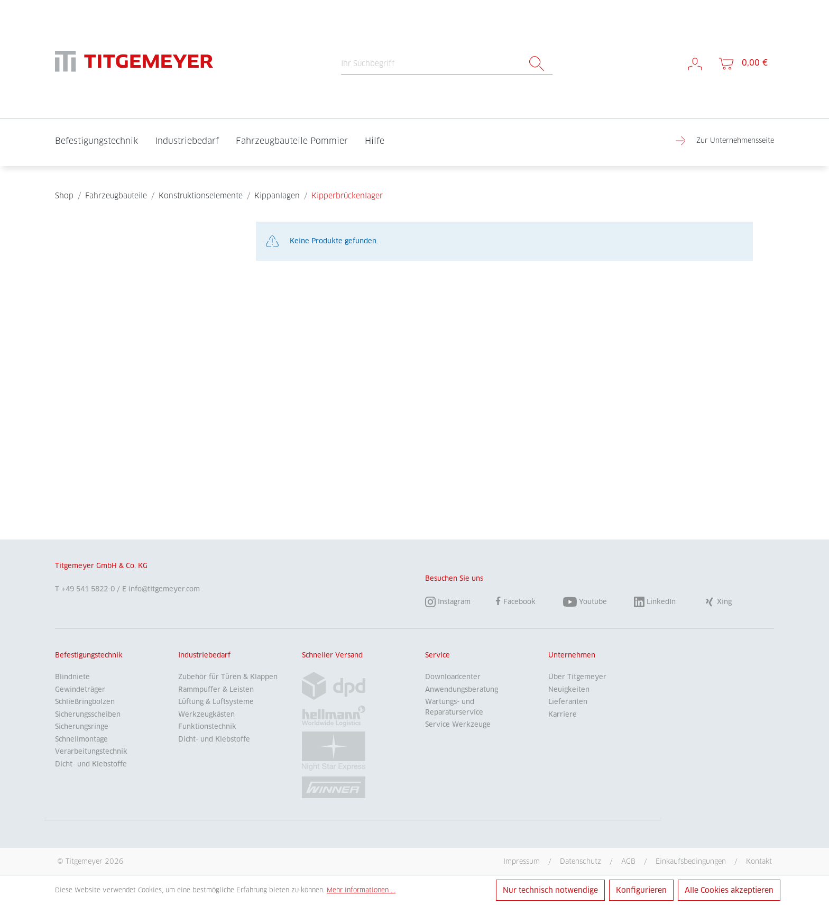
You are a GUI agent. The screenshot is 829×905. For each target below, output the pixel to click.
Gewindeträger (80, 689)
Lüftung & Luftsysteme (216, 702)
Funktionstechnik (207, 726)
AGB (628, 861)
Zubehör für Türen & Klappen (228, 677)
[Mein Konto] (695, 63)
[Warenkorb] (742, 63)
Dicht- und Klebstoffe (91, 764)
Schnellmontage (81, 739)
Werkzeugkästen (206, 714)
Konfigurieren (641, 890)
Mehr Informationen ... (361, 890)
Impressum (521, 861)
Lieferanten (567, 702)
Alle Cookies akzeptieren (729, 890)
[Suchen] (536, 64)
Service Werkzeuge (458, 724)
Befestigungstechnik (89, 655)
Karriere (562, 714)
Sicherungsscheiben (88, 714)
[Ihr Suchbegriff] (431, 64)
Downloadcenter (453, 677)
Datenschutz (580, 861)
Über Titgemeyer (577, 677)
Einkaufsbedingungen (691, 861)
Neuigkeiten (568, 689)
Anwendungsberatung (461, 689)
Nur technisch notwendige (550, 890)
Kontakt (759, 861)
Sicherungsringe (81, 726)
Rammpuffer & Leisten (216, 689)
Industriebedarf (204, 655)
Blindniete (72, 677)
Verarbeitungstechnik (91, 751)
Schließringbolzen (85, 702)
